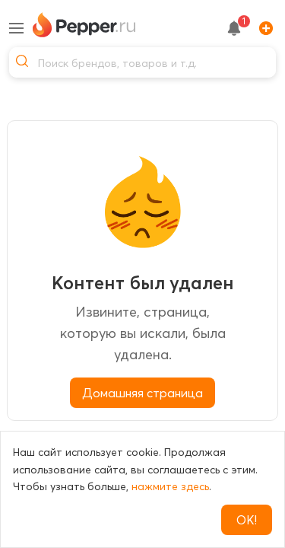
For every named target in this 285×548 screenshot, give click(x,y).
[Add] (263, 28)
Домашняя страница (142, 392)
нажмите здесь (170, 486)
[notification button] (234, 28)
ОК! (246, 519)
